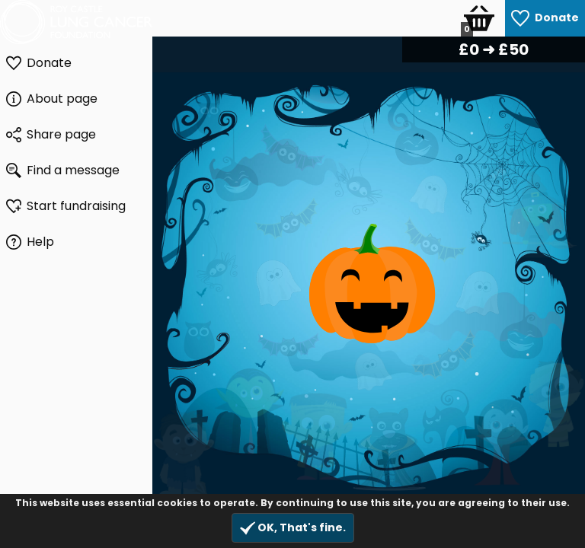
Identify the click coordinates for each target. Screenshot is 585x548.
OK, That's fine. (293, 528)
